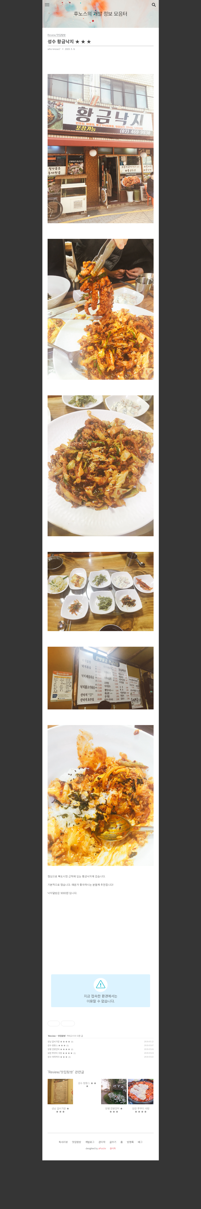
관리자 (101, 1190)
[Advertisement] (101, 991)
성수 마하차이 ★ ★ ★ (57, 1105)
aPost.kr (102, 1196)
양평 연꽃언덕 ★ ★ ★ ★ (59, 1097)
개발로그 (89, 1190)
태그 (140, 1190)
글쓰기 (112, 1190)
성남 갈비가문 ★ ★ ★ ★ (59, 1090)
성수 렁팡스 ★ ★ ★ (57, 1093)
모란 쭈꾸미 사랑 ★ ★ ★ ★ (60, 1101)
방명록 (130, 1190)
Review (52, 1084)
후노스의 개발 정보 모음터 (100, 13)
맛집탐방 (62, 1084)
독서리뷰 (63, 1190)
